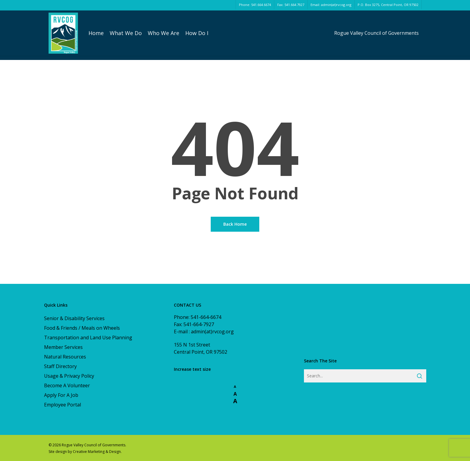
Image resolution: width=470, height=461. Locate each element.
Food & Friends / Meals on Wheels (82, 328)
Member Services (63, 347)
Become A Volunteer (67, 385)
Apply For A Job (61, 395)
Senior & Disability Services (74, 318)
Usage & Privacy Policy (69, 376)
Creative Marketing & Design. (97, 451)
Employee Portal (62, 404)
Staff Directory (60, 366)
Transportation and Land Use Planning (88, 337)
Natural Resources (65, 356)
